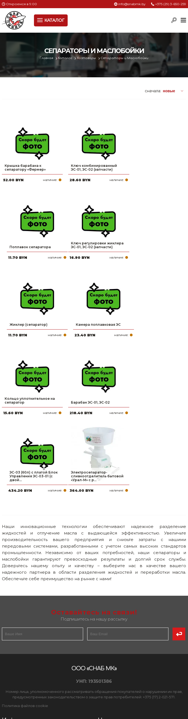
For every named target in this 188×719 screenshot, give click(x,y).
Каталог (65, 58)
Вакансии (12, 683)
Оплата (10, 648)
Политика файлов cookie (25, 613)
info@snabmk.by (132, 4)
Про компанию (18, 640)
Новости (11, 666)
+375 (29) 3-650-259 (170, 4)
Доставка (12, 657)
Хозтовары (87, 58)
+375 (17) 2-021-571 (125, 648)
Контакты (12, 674)
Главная (46, 58)
